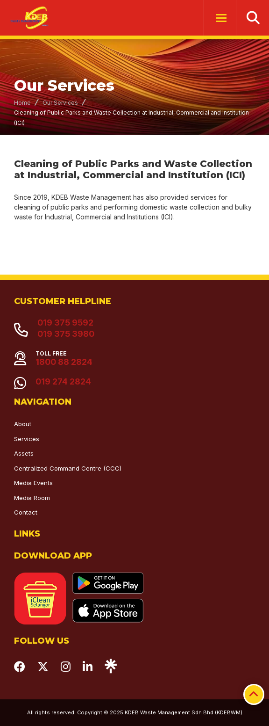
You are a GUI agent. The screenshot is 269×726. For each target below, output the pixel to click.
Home (22, 102)
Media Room (32, 497)
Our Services (60, 102)
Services (26, 439)
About (22, 424)
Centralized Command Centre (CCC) (67, 468)
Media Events (33, 482)
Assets (24, 453)
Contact (25, 512)
